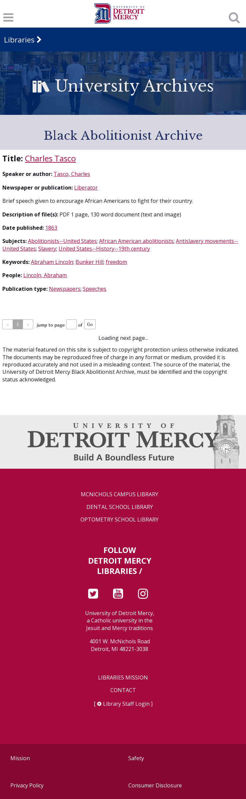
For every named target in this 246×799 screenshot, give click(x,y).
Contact (123, 690)
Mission (20, 758)
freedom (116, 262)
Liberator (86, 187)
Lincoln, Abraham (45, 275)
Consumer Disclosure (155, 785)
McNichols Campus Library (119, 494)
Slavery (47, 248)
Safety (136, 758)
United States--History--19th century (104, 248)
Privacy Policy (27, 785)
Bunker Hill (89, 262)
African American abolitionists (136, 241)
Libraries (19, 40)
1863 (51, 227)
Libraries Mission (123, 678)
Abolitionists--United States (62, 241)
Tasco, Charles (72, 174)
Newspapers (64, 288)
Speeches (94, 288)
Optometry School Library (119, 520)
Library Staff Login (126, 703)
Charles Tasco (50, 158)
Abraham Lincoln (52, 262)
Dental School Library (119, 507)
